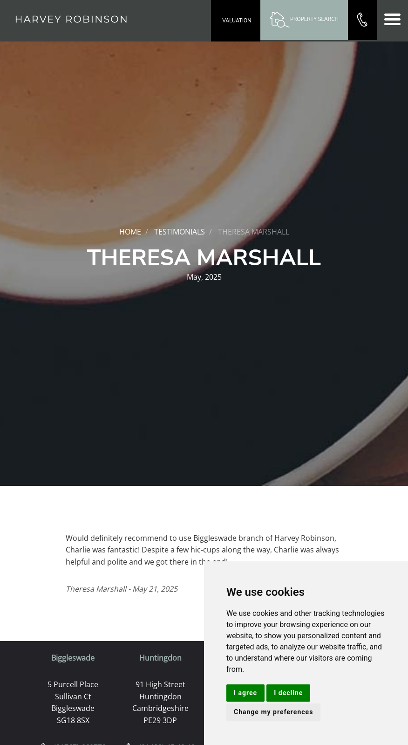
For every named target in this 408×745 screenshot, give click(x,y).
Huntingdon (160, 658)
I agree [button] (245, 693)
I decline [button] (288, 693)
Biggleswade (73, 658)
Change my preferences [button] (273, 712)
